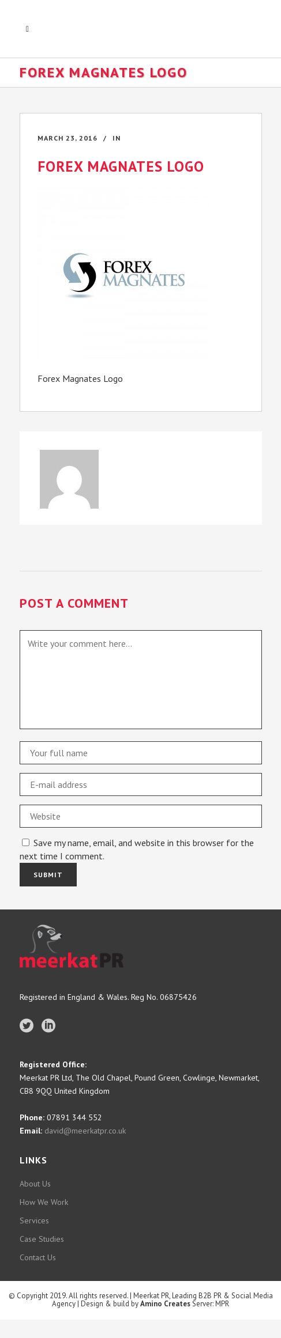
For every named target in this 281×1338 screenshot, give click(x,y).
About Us (35, 1183)
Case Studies (42, 1239)
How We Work (44, 1202)
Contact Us (38, 1257)
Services (34, 1220)
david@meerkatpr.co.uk (84, 1130)
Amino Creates (165, 1304)
